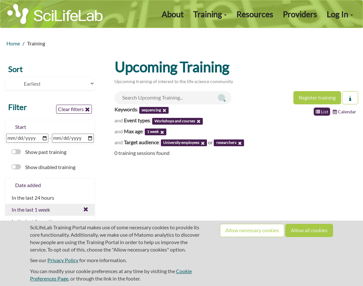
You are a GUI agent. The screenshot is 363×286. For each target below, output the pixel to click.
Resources (254, 14)
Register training (317, 97)
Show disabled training (43, 167)
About (172, 14)
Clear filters (74, 109)
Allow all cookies (309, 230)
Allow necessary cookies (252, 230)
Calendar (344, 111)
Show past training (38, 152)
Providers (300, 14)
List (322, 111)
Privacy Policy (62, 260)
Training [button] (210, 14)
